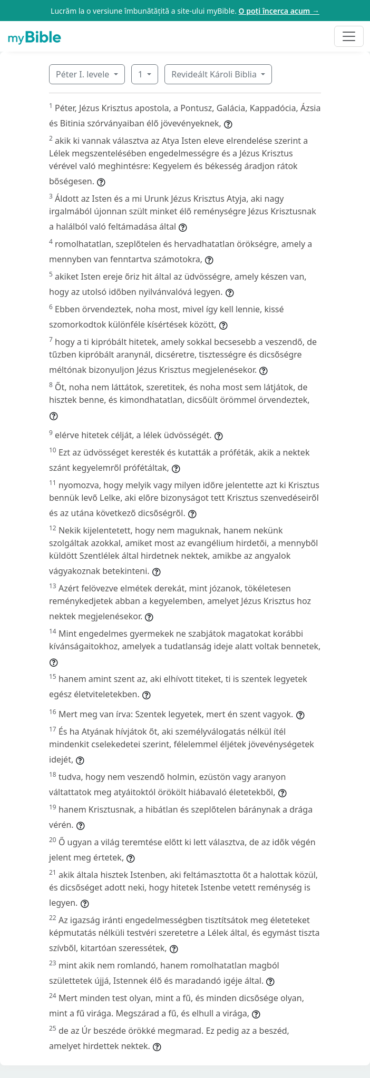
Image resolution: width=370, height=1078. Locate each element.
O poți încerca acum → (279, 11)
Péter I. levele (83, 74)
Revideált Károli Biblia (215, 74)
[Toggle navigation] (349, 36)
